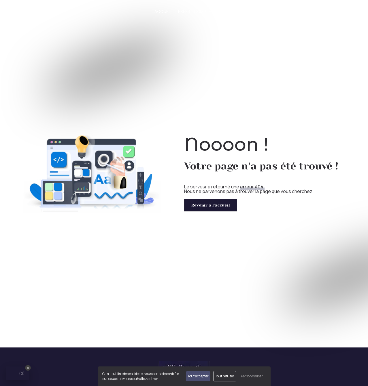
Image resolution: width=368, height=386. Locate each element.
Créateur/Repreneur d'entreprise (294, 11)
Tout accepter (198, 376)
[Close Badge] (28, 368)
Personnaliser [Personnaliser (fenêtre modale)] (252, 376)
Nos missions (237, 11)
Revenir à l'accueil (210, 205)
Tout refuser (224, 376)
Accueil (162, 11)
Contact (347, 11)
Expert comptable (198, 11)
